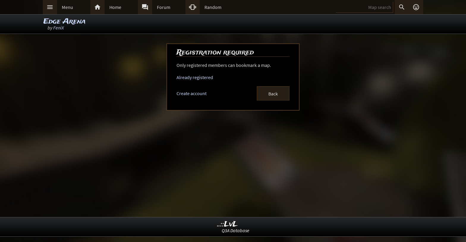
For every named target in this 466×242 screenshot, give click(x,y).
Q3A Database (235, 230)
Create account (192, 93)
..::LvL (227, 224)
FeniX (58, 28)
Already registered (195, 77)
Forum (163, 7)
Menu (67, 7)
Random (212, 7)
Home (115, 7)
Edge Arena (64, 21)
